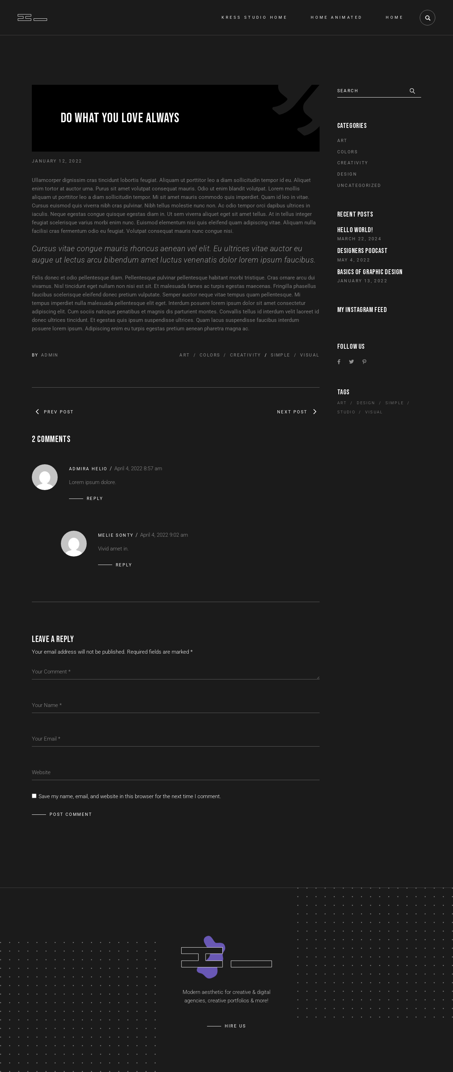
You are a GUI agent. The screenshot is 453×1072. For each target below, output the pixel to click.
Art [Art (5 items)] (342, 403)
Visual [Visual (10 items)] (374, 412)
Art (184, 355)
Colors (210, 355)
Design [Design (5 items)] (366, 403)
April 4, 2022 (138, 468)
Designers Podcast (362, 251)
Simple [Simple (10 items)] (394, 403)
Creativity (245, 355)
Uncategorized (359, 185)
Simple (280, 355)
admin (50, 355)
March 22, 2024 (359, 238)
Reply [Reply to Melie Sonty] (124, 564)
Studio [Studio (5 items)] (346, 412)
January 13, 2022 (362, 280)
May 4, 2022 (353, 260)
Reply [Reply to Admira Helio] (95, 498)
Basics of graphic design (370, 272)
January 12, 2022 (57, 161)
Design (347, 174)
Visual (309, 355)
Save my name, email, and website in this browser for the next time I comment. (130, 796)
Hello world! (355, 230)
